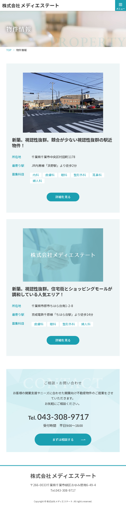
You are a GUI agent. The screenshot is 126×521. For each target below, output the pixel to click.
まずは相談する (63, 439)
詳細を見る (63, 197)
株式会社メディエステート (63, 5)
